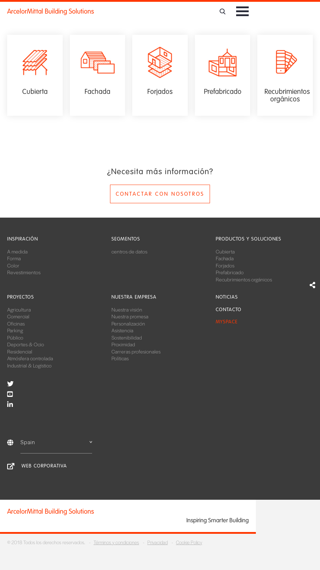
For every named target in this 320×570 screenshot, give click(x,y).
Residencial (19, 351)
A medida (17, 251)
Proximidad (123, 344)
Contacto (229, 310)
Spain (56, 442)
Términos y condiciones (116, 542)
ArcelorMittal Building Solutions (50, 11)
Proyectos (20, 297)
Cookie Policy (189, 542)
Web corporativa (44, 466)
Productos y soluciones (248, 239)
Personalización (128, 323)
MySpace (227, 322)
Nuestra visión (126, 309)
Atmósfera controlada (30, 358)
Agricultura (19, 309)
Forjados (225, 265)
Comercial (18, 316)
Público (15, 337)
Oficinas (16, 323)
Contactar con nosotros (160, 194)
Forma (14, 258)
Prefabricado (230, 272)
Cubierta (225, 251)
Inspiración (22, 239)
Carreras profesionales (136, 351)
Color (13, 265)
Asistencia (122, 330)
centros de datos (129, 251)
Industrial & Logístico (29, 365)
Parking (15, 330)
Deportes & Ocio (25, 344)
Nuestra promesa (129, 316)
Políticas (120, 358)
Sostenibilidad (126, 337)
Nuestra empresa (134, 297)
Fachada (225, 258)
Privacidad (157, 542)
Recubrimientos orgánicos (244, 279)
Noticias (227, 297)
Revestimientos (23, 272)
